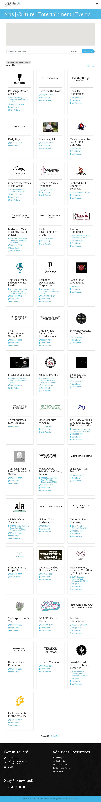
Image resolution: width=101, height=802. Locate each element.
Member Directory (59, 761)
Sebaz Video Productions (77, 281)
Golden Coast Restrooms (47, 521)
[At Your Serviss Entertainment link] (19, 407)
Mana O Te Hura (48, 374)
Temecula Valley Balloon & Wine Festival (17, 282)
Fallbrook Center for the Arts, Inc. (18, 714)
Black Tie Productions (77, 92)
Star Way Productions (77, 620)
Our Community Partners (62, 768)
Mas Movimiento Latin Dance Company (80, 141)
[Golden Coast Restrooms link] (50, 507)
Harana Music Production (16, 664)
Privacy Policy (58, 771)
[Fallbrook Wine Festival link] (81, 456)
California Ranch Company (79, 521)
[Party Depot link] (19, 126)
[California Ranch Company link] (81, 507)
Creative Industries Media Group (19, 184)
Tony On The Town (50, 91)
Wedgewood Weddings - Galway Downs (50, 471)
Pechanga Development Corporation (47, 282)
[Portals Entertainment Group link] (50, 216)
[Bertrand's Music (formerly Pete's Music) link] (19, 216)
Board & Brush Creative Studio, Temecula (79, 665)
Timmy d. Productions (77, 230)
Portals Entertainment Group (47, 231)
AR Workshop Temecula (16, 521)
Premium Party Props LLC (17, 569)
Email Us (11, 767)
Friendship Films (48, 139)
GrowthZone (55, 736)
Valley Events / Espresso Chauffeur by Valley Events (81, 570)
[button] (47, 30)
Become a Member (60, 764)
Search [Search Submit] (88, 51)
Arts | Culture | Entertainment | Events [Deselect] (18, 62)
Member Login (58, 757)
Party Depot (15, 139)
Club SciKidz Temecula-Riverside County (49, 333)
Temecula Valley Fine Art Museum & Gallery (19, 471)
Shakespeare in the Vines (19, 620)
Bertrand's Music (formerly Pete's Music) (18, 231)
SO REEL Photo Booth (48, 620)
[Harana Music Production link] (19, 650)
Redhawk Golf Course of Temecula (78, 185)
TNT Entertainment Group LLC (17, 333)
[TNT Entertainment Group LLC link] (19, 318)
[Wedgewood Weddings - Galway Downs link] (50, 456)
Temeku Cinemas (49, 662)
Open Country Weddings (47, 421)
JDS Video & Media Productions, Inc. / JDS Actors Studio (81, 422)
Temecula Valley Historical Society (49, 569)
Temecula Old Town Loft (78, 376)
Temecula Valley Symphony (48, 184)
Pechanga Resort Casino (18, 92)
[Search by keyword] (37, 51)
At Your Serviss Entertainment (17, 421)
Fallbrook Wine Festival (78, 470)
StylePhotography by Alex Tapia (80, 332)
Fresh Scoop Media (19, 374)
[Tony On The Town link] (50, 78)
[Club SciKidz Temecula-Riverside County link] (50, 318)
